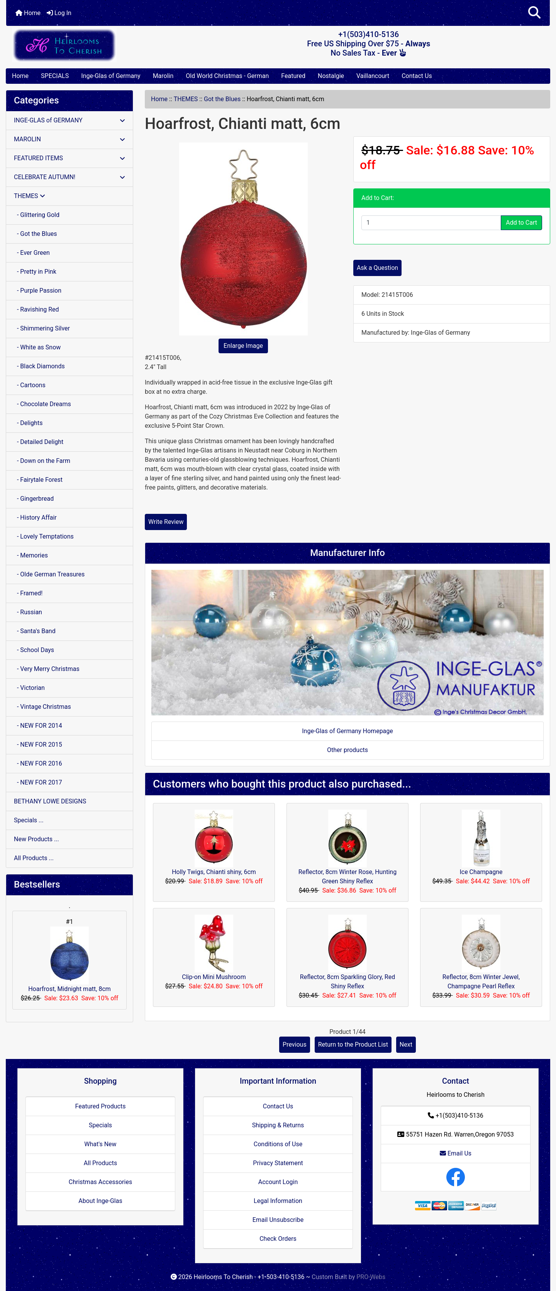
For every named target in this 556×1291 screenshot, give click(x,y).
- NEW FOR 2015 (38, 744)
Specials (100, 1125)
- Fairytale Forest (38, 479)
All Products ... (34, 858)
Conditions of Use (278, 1144)
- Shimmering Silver (42, 328)
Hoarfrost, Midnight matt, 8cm (69, 960)
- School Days (34, 650)
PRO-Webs (370, 1277)
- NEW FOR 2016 (38, 763)
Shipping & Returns (278, 1125)
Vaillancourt (372, 76)
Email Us (455, 1153)
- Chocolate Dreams (42, 404)
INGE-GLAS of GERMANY (69, 120)
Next (406, 1044)
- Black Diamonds (39, 366)
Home (28, 13)
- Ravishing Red (36, 309)
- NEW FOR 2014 (38, 725)
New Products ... (36, 839)
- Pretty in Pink (35, 271)
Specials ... (29, 820)
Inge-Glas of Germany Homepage (347, 731)
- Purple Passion (37, 290)
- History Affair (35, 517)
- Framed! (28, 593)
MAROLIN (69, 139)
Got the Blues (222, 99)
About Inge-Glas (100, 1201)
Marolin (163, 76)
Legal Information (278, 1201)
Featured (293, 76)
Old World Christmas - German (227, 76)
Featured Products (100, 1106)
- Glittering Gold (36, 215)
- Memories (31, 555)
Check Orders (278, 1238)
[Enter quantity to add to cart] (431, 222)
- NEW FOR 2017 (38, 782)
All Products (100, 1163)
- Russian (28, 612)
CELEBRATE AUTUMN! (69, 177)
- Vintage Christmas (42, 706)
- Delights (28, 423)
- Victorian (29, 687)
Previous (295, 1044)
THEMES (186, 99)
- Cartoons (30, 385)
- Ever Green (32, 252)
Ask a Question (377, 267)
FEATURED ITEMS (69, 158)
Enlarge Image (243, 345)
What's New (100, 1144)
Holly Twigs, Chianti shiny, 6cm (214, 872)
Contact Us (417, 76)
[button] (534, 13)
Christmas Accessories (100, 1182)
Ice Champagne (480, 872)
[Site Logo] (96, 45)
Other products (347, 750)
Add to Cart (521, 222)
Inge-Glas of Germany (110, 76)
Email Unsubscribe (278, 1219)
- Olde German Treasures (49, 574)
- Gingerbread (34, 498)
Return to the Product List (353, 1044)
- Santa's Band (35, 631)
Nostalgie (331, 76)
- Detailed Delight (38, 442)
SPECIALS (55, 76)
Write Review (165, 521)
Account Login (278, 1182)
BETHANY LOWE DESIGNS (50, 801)
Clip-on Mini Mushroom (214, 977)
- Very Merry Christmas (47, 669)
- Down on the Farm (42, 460)
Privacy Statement (278, 1163)
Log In (59, 13)
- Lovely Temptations (44, 536)
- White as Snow (37, 347)
